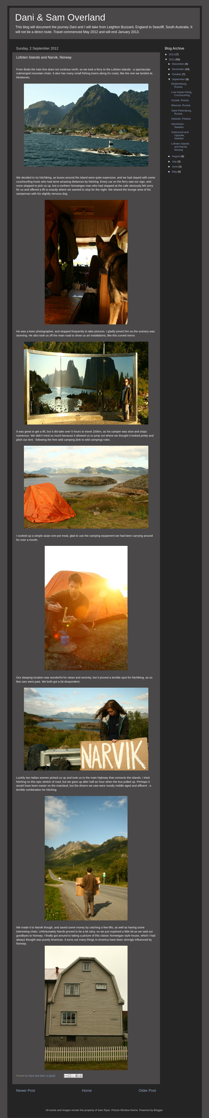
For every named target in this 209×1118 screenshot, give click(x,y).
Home (87, 1090)
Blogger (158, 1110)
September (179, 79)
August (176, 156)
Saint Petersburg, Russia (181, 112)
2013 (172, 54)
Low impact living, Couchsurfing (181, 94)
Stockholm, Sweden (177, 126)
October (177, 74)
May (175, 171)
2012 (172, 59)
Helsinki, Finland (181, 118)
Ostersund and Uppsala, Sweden (180, 135)
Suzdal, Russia (180, 100)
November (178, 69)
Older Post (147, 1090)
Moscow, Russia (180, 105)
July (175, 161)
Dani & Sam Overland (60, 17)
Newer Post (25, 1090)
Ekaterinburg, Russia (179, 85)
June (175, 166)
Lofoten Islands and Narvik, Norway (180, 146)
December (178, 63)
